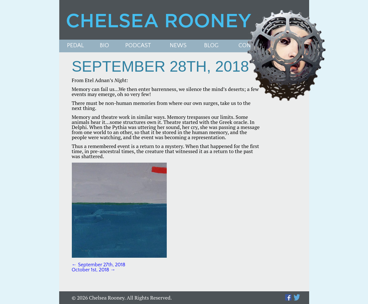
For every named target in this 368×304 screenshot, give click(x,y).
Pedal (75, 46)
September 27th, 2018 (99, 265)
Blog (211, 46)
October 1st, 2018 (93, 270)
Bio (104, 46)
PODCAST (138, 46)
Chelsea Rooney (184, 20)
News (178, 46)
